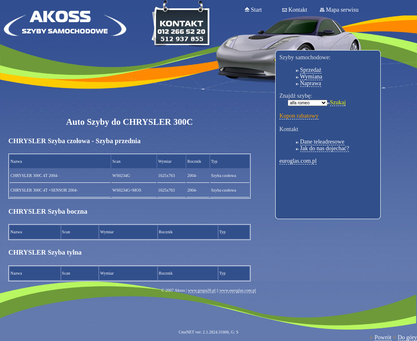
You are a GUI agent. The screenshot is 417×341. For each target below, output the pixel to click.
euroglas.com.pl (298, 161)
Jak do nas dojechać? (324, 148)
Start (256, 10)
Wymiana (311, 76)
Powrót (382, 337)
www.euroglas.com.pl (237, 290)
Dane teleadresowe (322, 142)
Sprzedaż (311, 70)
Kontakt (298, 10)
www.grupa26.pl (202, 290)
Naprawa (311, 83)
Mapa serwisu (342, 10)
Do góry (407, 337)
